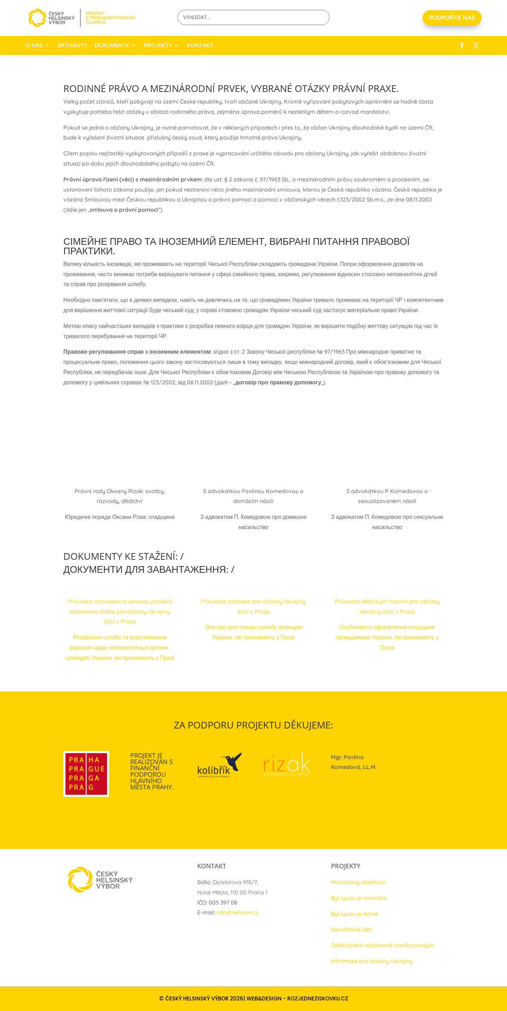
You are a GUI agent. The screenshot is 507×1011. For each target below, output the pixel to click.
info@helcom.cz (237, 912)
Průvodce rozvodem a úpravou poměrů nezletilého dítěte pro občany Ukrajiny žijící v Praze (120, 611)
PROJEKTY (158, 45)
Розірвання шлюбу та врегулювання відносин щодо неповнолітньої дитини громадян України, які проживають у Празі (119, 647)
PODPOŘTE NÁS (452, 17)
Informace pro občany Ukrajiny (372, 961)
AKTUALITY (72, 45)
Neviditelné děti (352, 929)
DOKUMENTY (112, 45)
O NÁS (34, 45)
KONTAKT (200, 45)
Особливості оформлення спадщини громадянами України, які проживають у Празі (387, 637)
